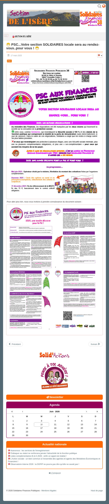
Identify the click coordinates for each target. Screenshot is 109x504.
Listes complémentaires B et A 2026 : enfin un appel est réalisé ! (39, 456)
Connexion (56, 473)
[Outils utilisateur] (100, 56)
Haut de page (97, 490)
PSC (9, 61)
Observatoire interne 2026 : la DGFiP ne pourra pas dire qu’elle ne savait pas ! (45, 464)
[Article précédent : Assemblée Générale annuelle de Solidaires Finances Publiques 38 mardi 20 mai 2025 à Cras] (14, 344)
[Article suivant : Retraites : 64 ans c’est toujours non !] (95, 344)
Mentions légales (48, 490)
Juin (52, 411)
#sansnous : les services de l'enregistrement (30, 450)
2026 (57, 411)
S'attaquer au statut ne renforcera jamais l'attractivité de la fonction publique (44, 453)
